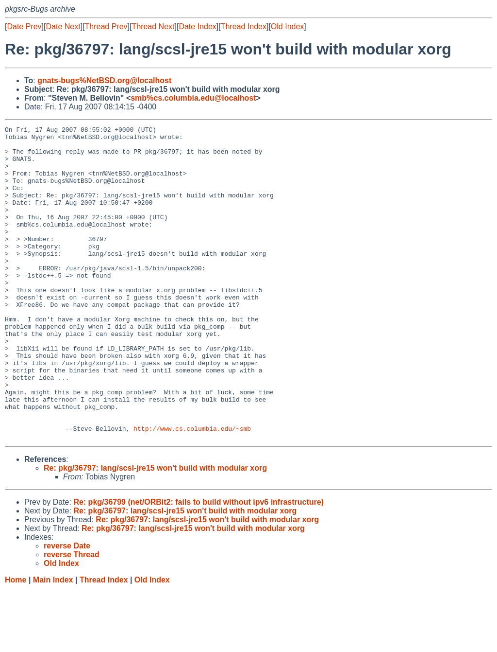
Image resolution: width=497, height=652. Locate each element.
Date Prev (24, 26)
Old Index (287, 26)
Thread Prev (106, 26)
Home (15, 642)
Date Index (197, 26)
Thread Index (243, 26)
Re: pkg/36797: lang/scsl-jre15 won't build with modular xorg (155, 531)
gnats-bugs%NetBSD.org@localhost (104, 80)
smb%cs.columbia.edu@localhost (193, 98)
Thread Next (153, 26)
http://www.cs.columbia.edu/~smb (192, 489)
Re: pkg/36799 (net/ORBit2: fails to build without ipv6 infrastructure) (198, 565)
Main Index (53, 642)
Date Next (63, 26)
